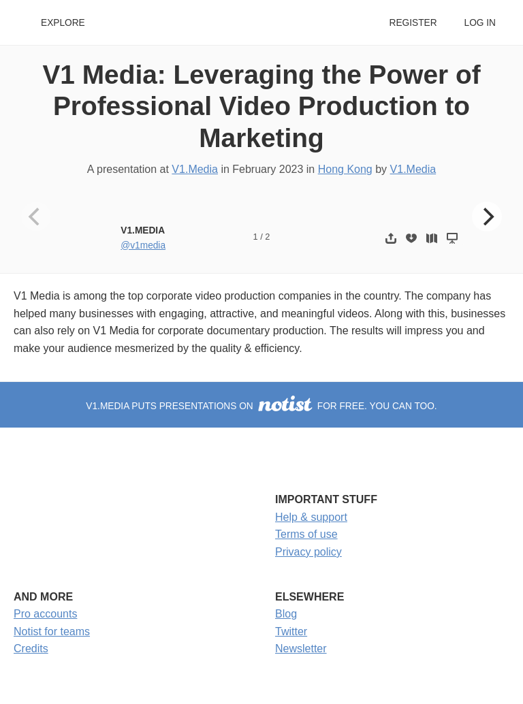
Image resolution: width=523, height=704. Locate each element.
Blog (286, 614)
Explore (63, 23)
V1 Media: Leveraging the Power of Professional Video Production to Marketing (261, 106)
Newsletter (301, 648)
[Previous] (36, 216)
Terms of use (306, 534)
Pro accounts (45, 614)
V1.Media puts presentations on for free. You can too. (261, 406)
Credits (31, 648)
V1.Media (195, 169)
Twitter (291, 631)
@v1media (143, 245)
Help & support (311, 517)
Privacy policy (308, 552)
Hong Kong (345, 169)
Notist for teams (52, 631)
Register (413, 23)
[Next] (487, 216)
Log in (480, 23)
